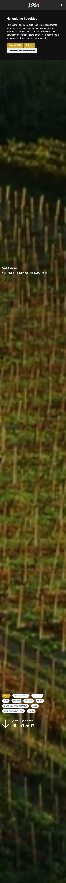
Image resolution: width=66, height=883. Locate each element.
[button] (61, 5)
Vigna (31, 711)
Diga (6, 701)
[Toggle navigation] (6, 5)
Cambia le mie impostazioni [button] (22, 51)
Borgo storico (21, 696)
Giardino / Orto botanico (15, 706)
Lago (35, 706)
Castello (37, 696)
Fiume (39, 701)
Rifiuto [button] (29, 45)
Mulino (16, 701)
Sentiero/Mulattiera (13, 711)
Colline (28, 701)
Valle (6, 696)
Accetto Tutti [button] (15, 45)
